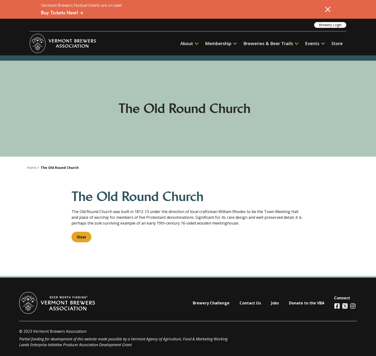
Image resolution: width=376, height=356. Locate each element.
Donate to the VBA (306, 303)
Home (31, 167)
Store (337, 43)
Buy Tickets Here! (62, 13)
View (81, 237)
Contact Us (250, 303)
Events (312, 43)
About (189, 43)
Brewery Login (330, 25)
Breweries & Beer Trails (271, 43)
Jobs (275, 303)
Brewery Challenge (211, 303)
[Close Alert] (328, 9)
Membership (218, 43)
